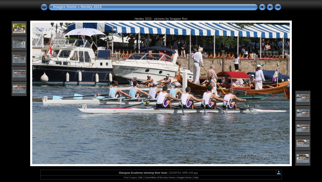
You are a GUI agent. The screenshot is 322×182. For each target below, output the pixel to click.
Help (195, 177)
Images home (184, 177)
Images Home (65, 7)
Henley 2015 (91, 7)
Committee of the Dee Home (159, 177)
